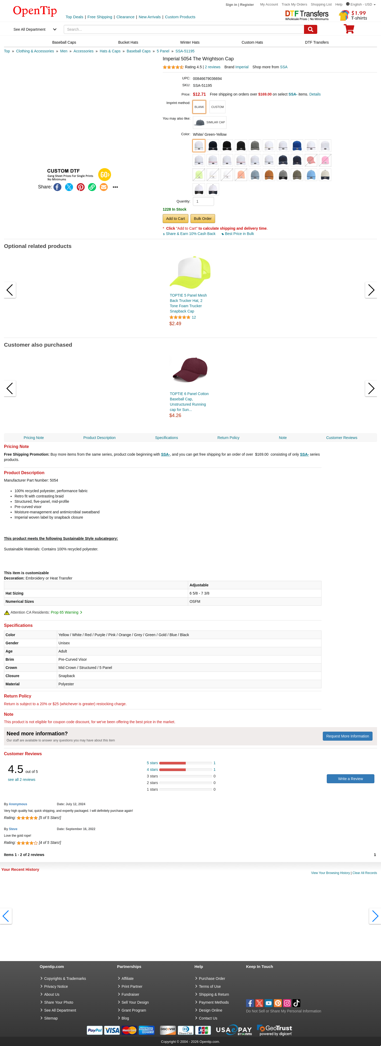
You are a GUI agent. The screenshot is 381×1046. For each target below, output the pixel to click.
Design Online (210, 1010)
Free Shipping (100, 17)
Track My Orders (294, 4)
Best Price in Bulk (238, 234)
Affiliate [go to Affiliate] (128, 978)
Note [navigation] (283, 438)
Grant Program (134, 1010)
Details (315, 94)
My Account (269, 4)
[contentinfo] (35, 11)
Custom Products (180, 17)
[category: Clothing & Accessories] (35, 51)
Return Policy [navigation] (228, 438)
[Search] (310, 29)
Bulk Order (203, 218)
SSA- (165, 454)
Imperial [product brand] (242, 67)
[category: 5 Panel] (163, 51)
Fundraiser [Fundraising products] (130, 994)
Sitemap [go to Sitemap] (51, 1018)
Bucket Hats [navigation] (128, 42)
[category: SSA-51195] (184, 51)
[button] (361, 4)
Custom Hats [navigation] (252, 42)
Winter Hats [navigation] (189, 42)
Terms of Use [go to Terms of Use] (210, 986)
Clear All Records (364, 873)
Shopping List (321, 4)
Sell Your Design (135, 1002)
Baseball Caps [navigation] (64, 42)
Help (338, 4)
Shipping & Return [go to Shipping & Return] (214, 994)
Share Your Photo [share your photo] (58, 1002)
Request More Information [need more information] (347, 736)
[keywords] (184, 29)
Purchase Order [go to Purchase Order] (212, 978)
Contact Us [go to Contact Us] (208, 1018)
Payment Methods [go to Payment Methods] (214, 1002)
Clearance (125, 17)
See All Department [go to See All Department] (60, 1010)
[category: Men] (63, 51)
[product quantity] (203, 201)
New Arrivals (150, 17)
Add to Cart (175, 218)
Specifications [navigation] (166, 438)
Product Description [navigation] (99, 438)
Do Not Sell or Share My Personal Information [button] (283, 1011)
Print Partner (132, 986)
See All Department (29, 29)
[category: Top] (7, 51)
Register (247, 5)
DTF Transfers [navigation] (317, 42)
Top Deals (74, 17)
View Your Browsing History (330, 873)
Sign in (231, 5)
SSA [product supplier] (284, 67)
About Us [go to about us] (52, 994)
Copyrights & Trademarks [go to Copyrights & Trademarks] (65, 978)
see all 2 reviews (21, 779)
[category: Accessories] (83, 51)
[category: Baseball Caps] (139, 51)
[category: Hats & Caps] (110, 51)
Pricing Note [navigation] (34, 438)
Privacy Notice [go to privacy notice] (56, 986)
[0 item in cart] (349, 31)
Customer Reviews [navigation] (341, 438)
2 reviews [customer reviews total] (212, 67)
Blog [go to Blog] (125, 1018)
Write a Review (350, 779)
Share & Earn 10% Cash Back (189, 234)
